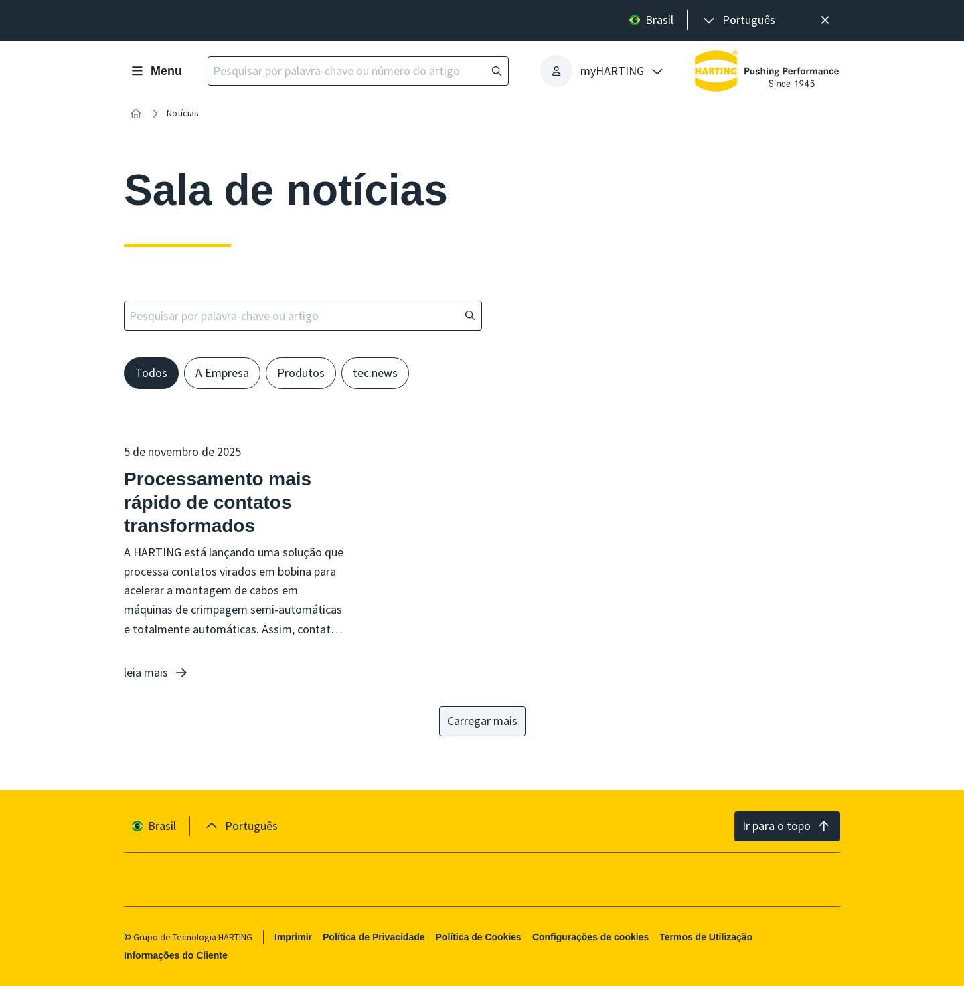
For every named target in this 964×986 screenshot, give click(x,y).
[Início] (136, 114)
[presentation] (738, 20)
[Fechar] (825, 20)
